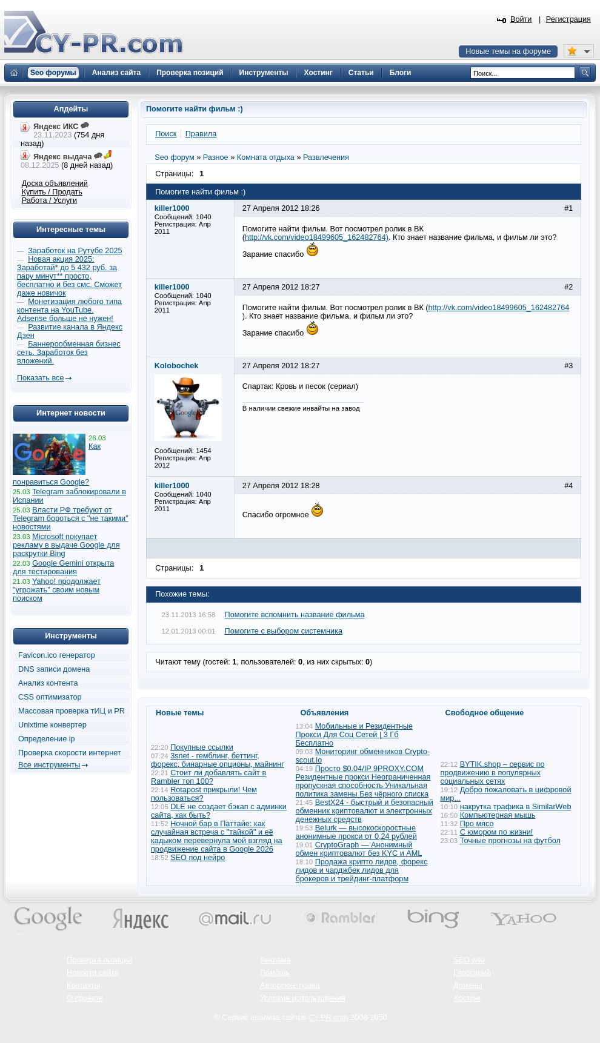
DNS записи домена (54, 669)
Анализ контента (48, 683)
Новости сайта (93, 972)
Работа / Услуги (49, 200)
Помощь (275, 972)
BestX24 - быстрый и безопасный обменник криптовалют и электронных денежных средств (364, 811)
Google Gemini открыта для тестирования (63, 567)
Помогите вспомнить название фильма (295, 615)
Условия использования (302, 998)
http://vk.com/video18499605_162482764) (316, 237)
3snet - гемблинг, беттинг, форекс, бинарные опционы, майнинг (217, 760)
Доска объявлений (55, 183)
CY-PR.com (328, 1017)
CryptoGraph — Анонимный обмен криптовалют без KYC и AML (359, 849)
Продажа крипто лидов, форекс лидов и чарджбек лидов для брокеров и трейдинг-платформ (362, 870)
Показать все (40, 378)
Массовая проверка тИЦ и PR (71, 711)
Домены (467, 985)
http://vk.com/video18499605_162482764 (499, 307)
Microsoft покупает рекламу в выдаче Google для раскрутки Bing (66, 545)
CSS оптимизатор (50, 697)
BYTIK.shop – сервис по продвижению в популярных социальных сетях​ (493, 773)
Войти (521, 19)
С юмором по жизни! (496, 832)
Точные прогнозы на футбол (510, 840)
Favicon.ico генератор (56, 655)
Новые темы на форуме (508, 51)
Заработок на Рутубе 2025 (75, 251)
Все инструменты (49, 765)
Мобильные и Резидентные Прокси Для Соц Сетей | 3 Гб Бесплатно (354, 734)
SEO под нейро (197, 857)
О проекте (85, 998)
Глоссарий (472, 972)
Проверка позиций (99, 960)
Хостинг (467, 998)
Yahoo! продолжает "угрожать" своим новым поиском (57, 590)
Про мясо (477, 824)
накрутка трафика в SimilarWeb (516, 807)
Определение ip (46, 739)
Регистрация (568, 19)
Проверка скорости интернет (69, 753)
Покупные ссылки (201, 747)
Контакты (83, 985)
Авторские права (290, 985)
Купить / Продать (52, 192)
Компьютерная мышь (498, 815)
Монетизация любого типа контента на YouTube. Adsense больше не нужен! (69, 310)
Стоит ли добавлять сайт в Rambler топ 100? (208, 777)
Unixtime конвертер (52, 725)
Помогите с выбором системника (284, 631)
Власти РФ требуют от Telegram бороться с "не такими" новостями (70, 518)
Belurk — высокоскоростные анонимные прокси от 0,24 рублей (356, 832)
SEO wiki (468, 960)
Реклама (275, 960)
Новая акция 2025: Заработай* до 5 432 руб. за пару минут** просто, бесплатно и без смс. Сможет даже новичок (69, 276)
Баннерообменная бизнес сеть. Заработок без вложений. (69, 352)
